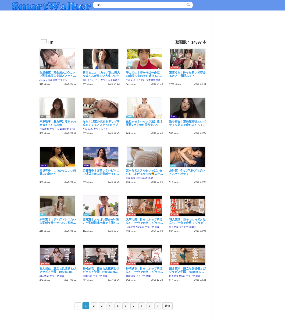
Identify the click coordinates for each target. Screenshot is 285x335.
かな (85, 129)
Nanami (140, 227)
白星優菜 (52, 80)
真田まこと (88, 80)
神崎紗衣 (87, 276)
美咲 (158, 80)
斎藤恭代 (115, 80)
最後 (167, 305)
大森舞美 (150, 80)
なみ (90, 129)
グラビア (149, 227)
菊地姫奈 (64, 129)
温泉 (150, 178)
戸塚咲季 (44, 129)
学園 (157, 227)
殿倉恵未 (173, 276)
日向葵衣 (130, 178)
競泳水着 (143, 178)
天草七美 (130, 227)
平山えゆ (130, 80)
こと (97, 80)
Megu (182, 276)
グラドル (62, 80)
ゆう (45, 80)
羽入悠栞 (173, 227)
